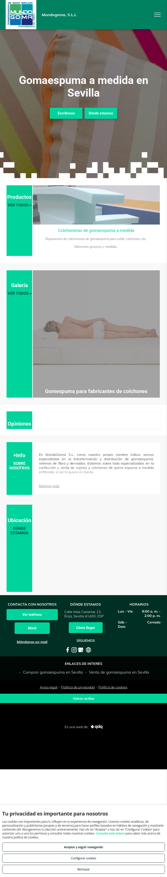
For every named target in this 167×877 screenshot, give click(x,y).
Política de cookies (112, 687)
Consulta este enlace (110, 833)
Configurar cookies (83, 858)
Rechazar (83, 869)
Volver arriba (83, 698)
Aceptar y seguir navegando (83, 847)
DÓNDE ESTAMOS (19, 530)
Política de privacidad (78, 687)
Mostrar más (49, 486)
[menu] (157, 14)
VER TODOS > (19, 205)
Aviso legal (48, 687)
